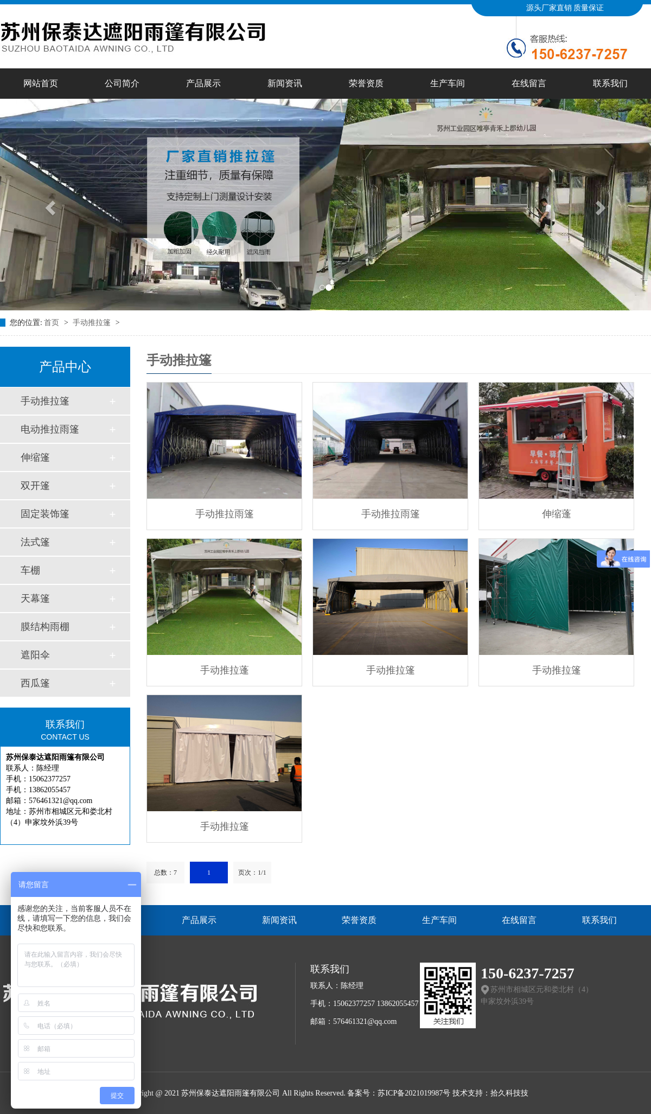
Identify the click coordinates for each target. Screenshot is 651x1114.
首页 (52, 323)
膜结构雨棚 (45, 626)
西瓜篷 (35, 683)
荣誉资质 (366, 83)
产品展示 (203, 83)
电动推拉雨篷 (50, 429)
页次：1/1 (252, 872)
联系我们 (610, 83)
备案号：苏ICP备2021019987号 (398, 1093)
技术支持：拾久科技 (486, 1093)
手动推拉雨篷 (224, 513)
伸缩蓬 (556, 513)
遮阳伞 (35, 655)
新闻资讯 (284, 83)
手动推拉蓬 (224, 670)
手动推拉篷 (93, 323)
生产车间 (447, 83)
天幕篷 (35, 598)
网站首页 (40, 83)
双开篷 (35, 485)
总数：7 (165, 872)
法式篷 (35, 542)
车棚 (30, 570)
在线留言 (529, 83)
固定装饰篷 (45, 513)
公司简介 (122, 83)
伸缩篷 (35, 457)
